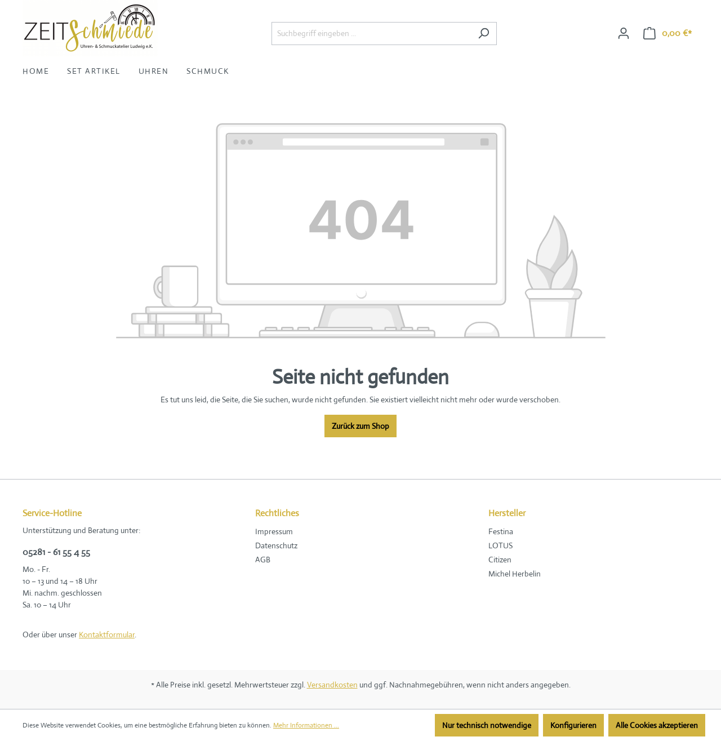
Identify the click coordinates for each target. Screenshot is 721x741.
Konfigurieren (573, 725)
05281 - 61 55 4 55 (56, 552)
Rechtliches (277, 513)
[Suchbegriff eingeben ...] (371, 33)
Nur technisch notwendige (486, 725)
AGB (262, 559)
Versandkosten (332, 685)
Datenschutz (276, 545)
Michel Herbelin (514, 574)
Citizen (499, 559)
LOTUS (500, 545)
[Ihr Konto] (624, 33)
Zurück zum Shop (360, 426)
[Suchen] (483, 33)
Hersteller (507, 513)
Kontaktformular (107, 634)
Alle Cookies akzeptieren (657, 725)
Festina (500, 531)
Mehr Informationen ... (306, 725)
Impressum (274, 531)
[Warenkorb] (667, 33)
